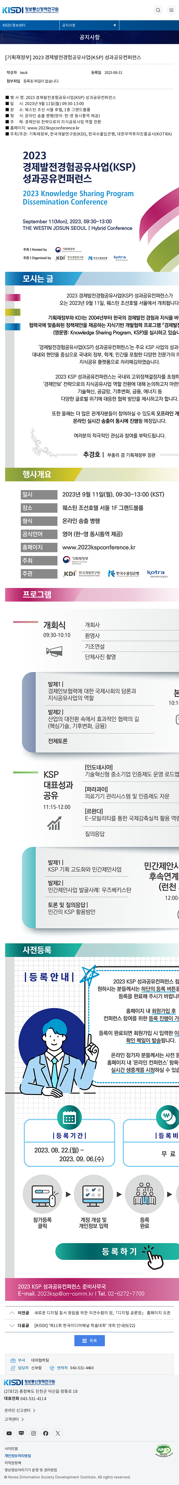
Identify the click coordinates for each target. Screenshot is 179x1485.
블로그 (21, 1433)
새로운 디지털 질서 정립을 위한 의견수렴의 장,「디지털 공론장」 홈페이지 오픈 (94, 1313)
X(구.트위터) (58, 1433)
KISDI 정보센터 (14, 25)
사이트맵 (11, 1449)
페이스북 (46, 1433)
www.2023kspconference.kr (53, 127)
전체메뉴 (171, 10)
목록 (93, 1340)
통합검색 (158, 10)
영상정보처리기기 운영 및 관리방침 (31, 1470)
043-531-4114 (33, 1398)
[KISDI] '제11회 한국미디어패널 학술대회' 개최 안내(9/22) (76, 1325)
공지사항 (68, 25)
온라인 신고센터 (21, 1410)
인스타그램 (33, 1433)
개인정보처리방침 (18, 1456)
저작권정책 (13, 1463)
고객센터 (15, 1419)
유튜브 (9, 1433)
